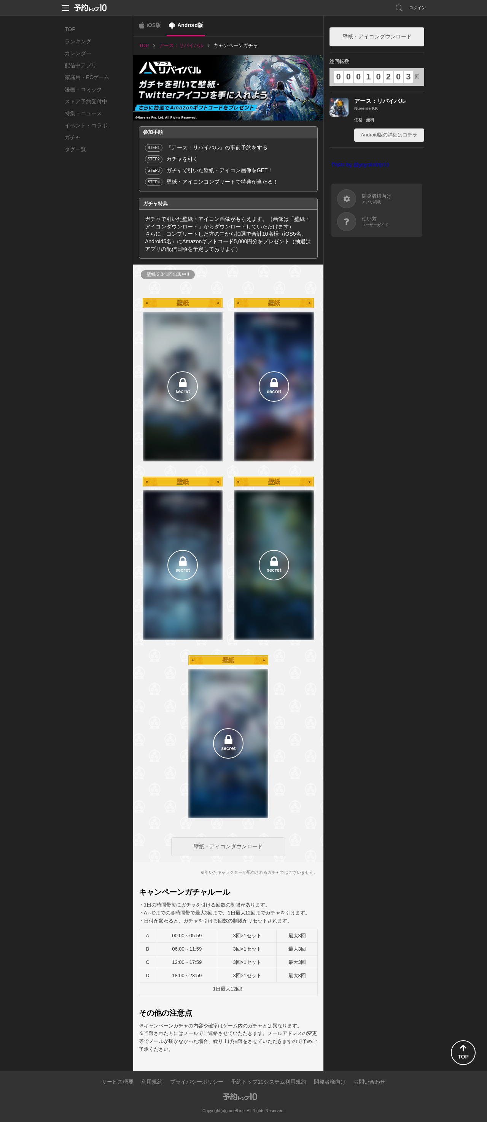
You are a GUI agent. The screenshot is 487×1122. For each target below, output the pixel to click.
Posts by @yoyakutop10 (360, 165)
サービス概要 (118, 1082)
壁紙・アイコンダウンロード (228, 846)
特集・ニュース (83, 113)
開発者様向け (330, 1082)
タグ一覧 (75, 149)
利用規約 (151, 1082)
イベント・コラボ (86, 125)
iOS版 (153, 25)
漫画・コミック (83, 89)
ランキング (78, 41)
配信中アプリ (81, 65)
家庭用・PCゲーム (87, 77)
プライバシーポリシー (196, 1082)
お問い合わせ (369, 1082)
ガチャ (73, 137)
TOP (70, 29)
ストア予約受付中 (86, 101)
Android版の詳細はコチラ (389, 135)
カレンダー (78, 53)
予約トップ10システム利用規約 (268, 1082)
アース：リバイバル (380, 101)
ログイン (417, 7)
